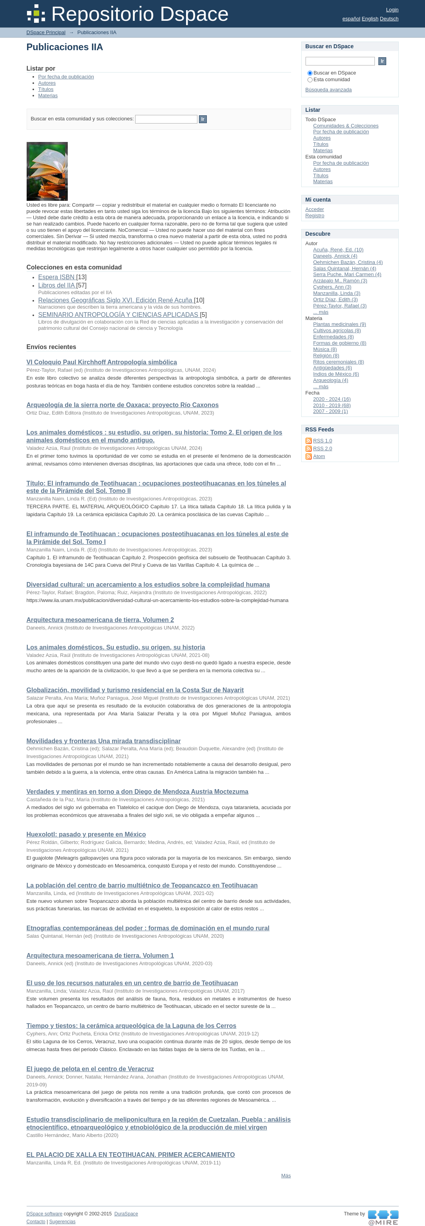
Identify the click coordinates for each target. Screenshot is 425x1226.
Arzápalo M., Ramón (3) (340, 281)
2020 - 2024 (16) (332, 399)
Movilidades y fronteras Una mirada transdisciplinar (104, 741)
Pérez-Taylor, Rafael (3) (340, 306)
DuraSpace (126, 1214)
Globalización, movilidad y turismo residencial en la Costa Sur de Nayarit (135, 690)
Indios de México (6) (336, 374)
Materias (48, 95)
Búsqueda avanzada (329, 90)
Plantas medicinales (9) (339, 324)
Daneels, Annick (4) (335, 256)
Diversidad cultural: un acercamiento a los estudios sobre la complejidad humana (148, 584)
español (351, 19)
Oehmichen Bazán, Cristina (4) (348, 262)
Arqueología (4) (331, 380)
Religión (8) (326, 355)
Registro (315, 215)
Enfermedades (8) (333, 337)
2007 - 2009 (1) (330, 411)
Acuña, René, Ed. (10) (338, 250)
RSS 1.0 (322, 441)
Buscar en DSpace (331, 73)
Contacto (36, 1221)
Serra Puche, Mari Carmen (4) (347, 274)
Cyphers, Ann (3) (332, 287)
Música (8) (325, 349)
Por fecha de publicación (66, 77)
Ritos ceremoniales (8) (338, 362)
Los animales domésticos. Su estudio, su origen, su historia (116, 647)
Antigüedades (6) (332, 368)
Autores (47, 83)
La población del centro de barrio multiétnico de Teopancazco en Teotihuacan (142, 885)
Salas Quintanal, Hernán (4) (344, 268)
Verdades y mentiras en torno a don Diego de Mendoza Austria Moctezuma (138, 791)
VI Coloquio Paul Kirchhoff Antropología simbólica (102, 362)
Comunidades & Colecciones (346, 126)
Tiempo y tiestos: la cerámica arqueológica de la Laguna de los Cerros (132, 1025)
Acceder (315, 209)
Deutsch (389, 19)
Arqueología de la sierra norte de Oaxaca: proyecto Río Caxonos (123, 405)
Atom (319, 456)
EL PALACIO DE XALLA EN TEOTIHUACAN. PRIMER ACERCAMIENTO (131, 1154)
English (370, 19)
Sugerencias (62, 1221)
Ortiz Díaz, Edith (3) (335, 299)
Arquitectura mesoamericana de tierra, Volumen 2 (100, 620)
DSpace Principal (46, 32)
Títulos (46, 89)
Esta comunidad (328, 79)
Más (286, 1176)
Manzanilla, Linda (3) (337, 293)
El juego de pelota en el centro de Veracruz (90, 1069)
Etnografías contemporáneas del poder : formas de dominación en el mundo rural (148, 928)
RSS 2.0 (322, 448)
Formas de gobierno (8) (340, 343)
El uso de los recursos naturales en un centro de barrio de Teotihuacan (132, 983)
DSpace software (45, 1214)
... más (321, 312)
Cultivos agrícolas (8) (337, 330)
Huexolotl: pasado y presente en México (86, 834)
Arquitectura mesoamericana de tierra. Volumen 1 (100, 955)
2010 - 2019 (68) (332, 405)
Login (392, 10)
